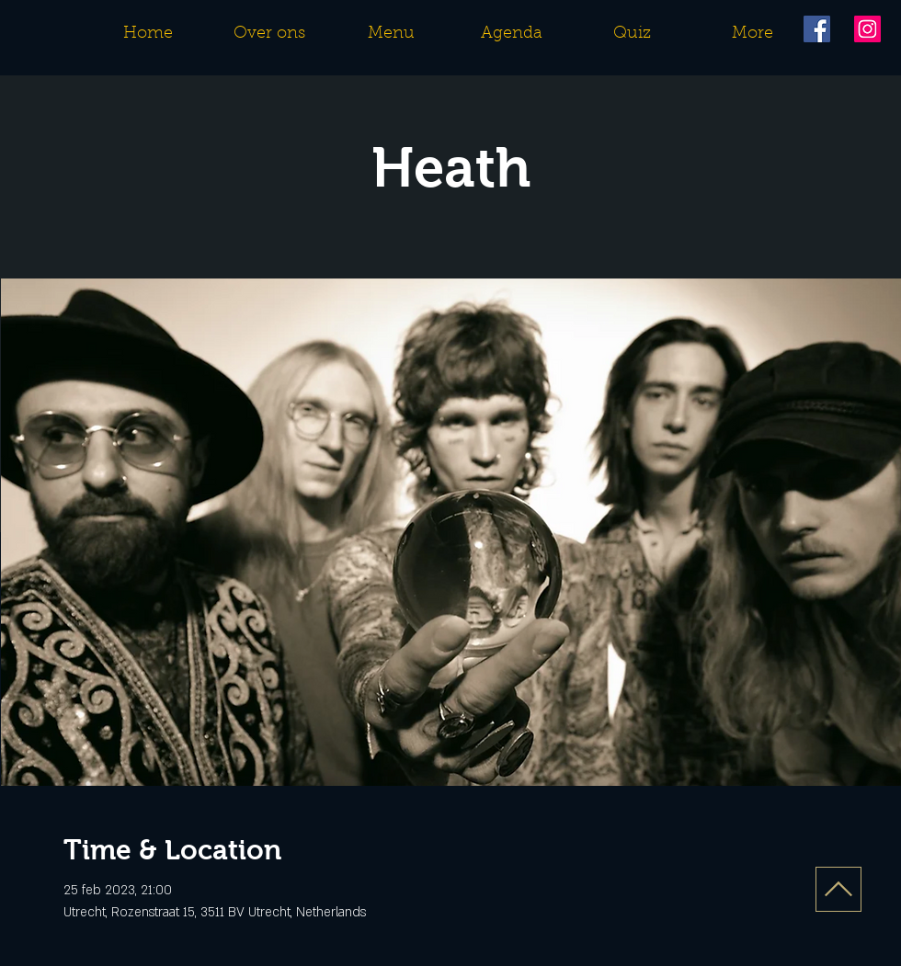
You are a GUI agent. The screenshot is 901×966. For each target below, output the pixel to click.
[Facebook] (817, 29)
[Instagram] (867, 29)
